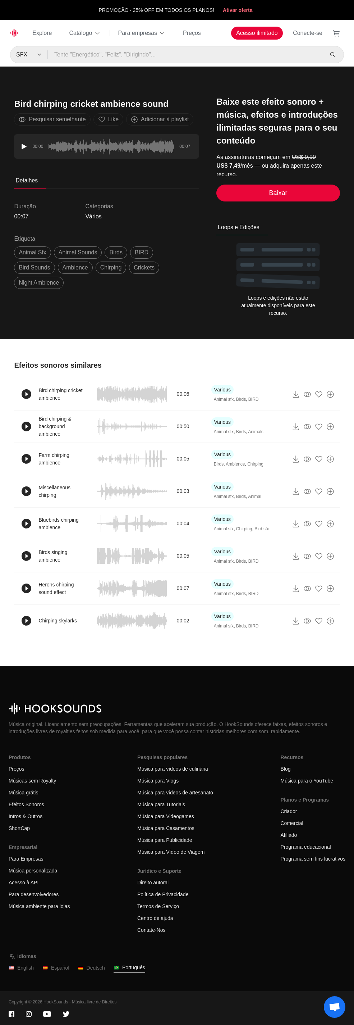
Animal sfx (224, 399)
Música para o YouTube (306, 781)
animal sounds (78, 252)
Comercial (291, 823)
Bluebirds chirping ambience (58, 523)
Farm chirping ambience (53, 459)
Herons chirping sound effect (56, 588)
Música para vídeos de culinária (172, 769)
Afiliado (288, 835)
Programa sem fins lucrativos (312, 859)
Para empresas (142, 33)
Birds (115, 252)
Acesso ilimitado (257, 33)
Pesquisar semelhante (52, 119)
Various (222, 390)
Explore (42, 33)
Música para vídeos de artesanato (175, 792)
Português (129, 968)
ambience (75, 267)
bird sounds (34, 267)
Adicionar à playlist (160, 119)
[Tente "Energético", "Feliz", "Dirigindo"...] (186, 54)
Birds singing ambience (52, 556)
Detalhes (26, 180)
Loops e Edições (238, 227)
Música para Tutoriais (161, 804)
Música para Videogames (165, 816)
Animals (255, 431)
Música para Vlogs (158, 781)
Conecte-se (307, 33)
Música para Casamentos (165, 828)
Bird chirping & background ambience (54, 426)
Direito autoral (153, 882)
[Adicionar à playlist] (330, 394)
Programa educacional (305, 847)
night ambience (39, 283)
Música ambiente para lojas (39, 906)
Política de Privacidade (162, 894)
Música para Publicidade (164, 840)
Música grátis (23, 792)
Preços (192, 33)
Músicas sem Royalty (32, 781)
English (21, 968)
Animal (254, 496)
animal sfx (32, 252)
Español (55, 968)
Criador (288, 811)
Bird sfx (261, 528)
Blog (285, 769)
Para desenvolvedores (34, 894)
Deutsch (91, 968)
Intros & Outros (25, 816)
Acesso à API (23, 882)
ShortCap (19, 828)
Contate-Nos (151, 930)
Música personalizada (33, 871)
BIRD (141, 252)
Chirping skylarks (57, 620)
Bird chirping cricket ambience (60, 394)
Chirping (111, 267)
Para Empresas (26, 859)
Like (108, 119)
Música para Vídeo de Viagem (170, 852)
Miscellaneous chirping (54, 491)
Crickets (144, 267)
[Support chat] (334, 1007)
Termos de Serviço (158, 906)
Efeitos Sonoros (26, 804)
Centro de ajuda (155, 918)
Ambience (235, 464)
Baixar (278, 192)
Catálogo (85, 33)
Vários (93, 216)
